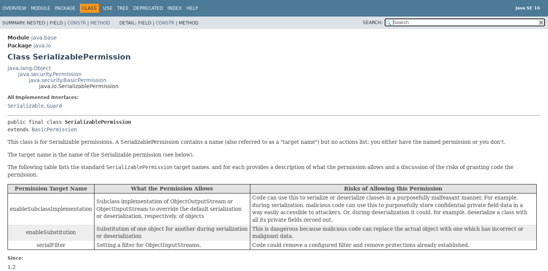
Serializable (26, 106)
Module (40, 8)
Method (100, 23)
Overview (14, 8)
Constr (76, 23)
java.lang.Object (29, 68)
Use (108, 8)
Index (174, 8)
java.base (44, 38)
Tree (123, 8)
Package (65, 8)
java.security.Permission (50, 74)
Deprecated (148, 8)
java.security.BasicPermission (68, 80)
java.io (42, 46)
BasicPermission (54, 129)
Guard (54, 106)
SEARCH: (372, 22)
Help (192, 8)
